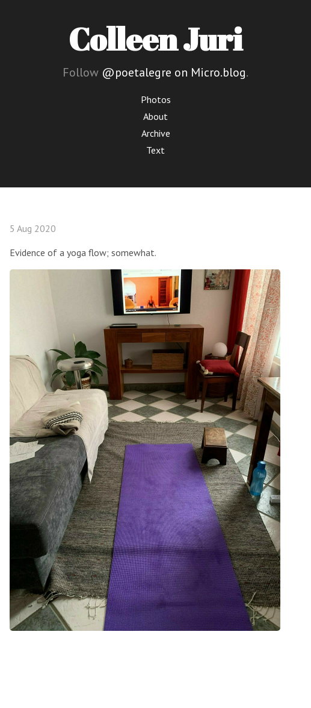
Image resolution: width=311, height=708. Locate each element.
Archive (155, 133)
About (155, 116)
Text (155, 150)
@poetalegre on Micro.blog (174, 72)
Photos (156, 99)
